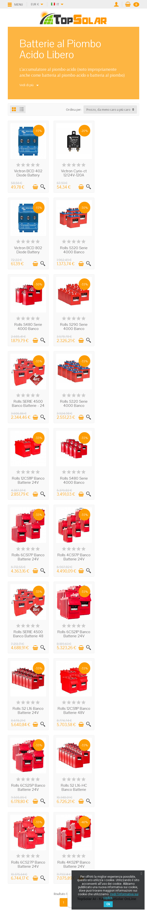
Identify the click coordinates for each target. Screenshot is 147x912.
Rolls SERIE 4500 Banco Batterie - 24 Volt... (28, 328)
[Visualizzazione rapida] (42, 186)
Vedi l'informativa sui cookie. (120, 896)
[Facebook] (56, 884)
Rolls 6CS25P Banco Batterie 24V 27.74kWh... (73, 557)
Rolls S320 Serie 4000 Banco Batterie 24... (28, 251)
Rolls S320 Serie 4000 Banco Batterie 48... (73, 328)
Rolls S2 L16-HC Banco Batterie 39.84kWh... (119, 557)
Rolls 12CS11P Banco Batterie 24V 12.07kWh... (119, 328)
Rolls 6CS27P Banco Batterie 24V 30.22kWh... (28, 634)
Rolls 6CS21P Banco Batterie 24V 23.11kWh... (73, 481)
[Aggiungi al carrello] (35, 186)
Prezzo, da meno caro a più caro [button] (108, 109)
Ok (108, 904)
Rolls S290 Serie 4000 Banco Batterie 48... (119, 251)
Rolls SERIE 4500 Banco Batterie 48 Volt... (28, 481)
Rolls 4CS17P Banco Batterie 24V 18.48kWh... (119, 404)
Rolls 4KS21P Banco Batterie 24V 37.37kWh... (73, 634)
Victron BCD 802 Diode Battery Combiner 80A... (119, 175)
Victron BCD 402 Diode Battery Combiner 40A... (28, 175)
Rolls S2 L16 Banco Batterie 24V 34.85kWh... (118, 481)
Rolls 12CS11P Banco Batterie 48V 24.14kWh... (28, 557)
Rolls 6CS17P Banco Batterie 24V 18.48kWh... (73, 404)
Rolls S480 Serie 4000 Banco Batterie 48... (28, 404)
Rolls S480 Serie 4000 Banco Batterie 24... (73, 251)
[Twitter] (68, 884)
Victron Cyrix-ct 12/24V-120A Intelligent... (73, 175)
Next (81, 669)
